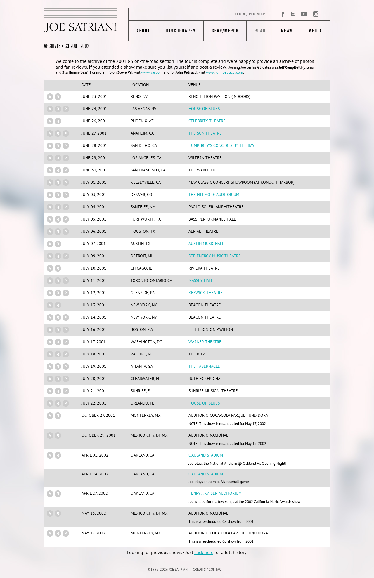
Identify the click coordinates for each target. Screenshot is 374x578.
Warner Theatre (204, 342)
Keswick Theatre (205, 293)
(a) (50, 96)
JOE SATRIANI (86, 24)
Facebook (280, 14)
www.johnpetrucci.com (224, 72)
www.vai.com (152, 72)
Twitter (292, 14)
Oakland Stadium (205, 455)
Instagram (314, 14)
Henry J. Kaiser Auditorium (215, 493)
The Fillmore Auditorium (213, 194)
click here (203, 553)
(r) (58, 96)
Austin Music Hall (206, 244)
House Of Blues (204, 109)
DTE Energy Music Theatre (214, 256)
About (143, 30)
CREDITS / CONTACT (208, 570)
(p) (66, 109)
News (286, 30)
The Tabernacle (204, 366)
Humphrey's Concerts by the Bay (221, 145)
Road (259, 30)
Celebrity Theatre (207, 121)
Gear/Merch (224, 30)
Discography (180, 30)
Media (315, 30)
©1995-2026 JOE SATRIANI (168, 570)
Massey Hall (200, 280)
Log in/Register (201, 14)
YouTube (303, 14)
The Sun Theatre (205, 133)
